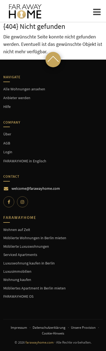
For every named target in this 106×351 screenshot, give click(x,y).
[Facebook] (8, 201)
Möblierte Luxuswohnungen (26, 246)
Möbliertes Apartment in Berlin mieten (34, 288)
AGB (6, 143)
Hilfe (7, 106)
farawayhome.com (39, 342)
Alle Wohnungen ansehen (24, 89)
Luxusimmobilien (17, 271)
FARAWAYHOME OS (18, 296)
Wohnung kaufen (17, 279)
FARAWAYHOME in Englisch (24, 160)
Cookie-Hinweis (53, 333)
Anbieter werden (16, 97)
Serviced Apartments (20, 254)
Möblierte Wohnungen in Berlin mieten (34, 237)
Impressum (19, 327)
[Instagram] (22, 201)
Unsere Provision (83, 327)
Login (7, 151)
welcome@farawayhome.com (36, 188)
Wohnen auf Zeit (16, 229)
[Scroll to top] (53, 59)
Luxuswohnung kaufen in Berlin (29, 263)
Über (7, 134)
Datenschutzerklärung (49, 327)
